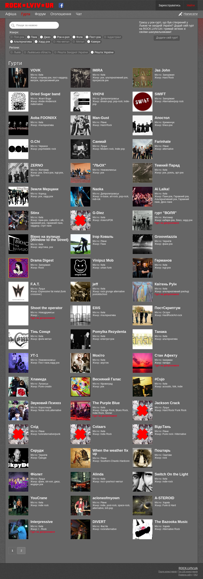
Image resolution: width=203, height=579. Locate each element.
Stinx (35, 213)
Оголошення (60, 14)
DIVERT (99, 522)
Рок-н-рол (63, 37)
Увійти (191, 5)
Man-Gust (101, 118)
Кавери (95, 41)
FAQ (196, 575)
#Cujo (160, 379)
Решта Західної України (72, 52)
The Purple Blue (106, 403)
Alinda (98, 474)
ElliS (96, 308)
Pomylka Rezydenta (109, 332)
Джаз (47, 37)
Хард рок (44, 41)
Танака (161, 332)
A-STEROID (164, 498)
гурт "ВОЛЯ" (166, 213)
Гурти (25, 14)
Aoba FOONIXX (43, 118)
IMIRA (98, 70)
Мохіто (98, 355)
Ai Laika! (162, 189)
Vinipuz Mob (103, 260)
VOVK (36, 70)
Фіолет (37, 474)
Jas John (162, 70)
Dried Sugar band (45, 94)
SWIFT (160, 94)
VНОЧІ (98, 94)
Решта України (104, 52)
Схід (34, 427)
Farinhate (163, 142)
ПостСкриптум (167, 308)
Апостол (162, 118)
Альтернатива (23, 41)
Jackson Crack (167, 403)
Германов (163, 260)
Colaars (99, 427)
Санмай (99, 142)
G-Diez (98, 213)
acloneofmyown (106, 498)
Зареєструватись (169, 5)
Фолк (79, 37)
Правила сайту (185, 575)
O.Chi (35, 142)
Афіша (10, 14)
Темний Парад (167, 165)
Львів (17, 52)
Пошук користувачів (167, 571)
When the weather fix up (110, 452)
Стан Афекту (166, 355)
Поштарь (162, 450)
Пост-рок (95, 37)
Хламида (38, 379)
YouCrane (39, 498)
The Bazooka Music (171, 522)
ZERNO (37, 165)
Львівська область (39, 52)
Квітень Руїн (166, 284)
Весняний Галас (107, 379)
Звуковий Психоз (46, 403)
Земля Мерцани (44, 189)
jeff (95, 284)
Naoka (98, 189)
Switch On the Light (171, 474)
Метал (80, 41)
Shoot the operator (46, 308)
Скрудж (37, 450)
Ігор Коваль (103, 237)
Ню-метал (63, 41)
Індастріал (114, 37)
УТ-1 (34, 355)
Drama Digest (42, 260)
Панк (34, 37)
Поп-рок (19, 37)
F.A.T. (35, 284)
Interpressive (42, 522)
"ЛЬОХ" (99, 165)
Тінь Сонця (40, 332)
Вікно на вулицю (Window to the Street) (49, 238)
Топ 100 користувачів (188, 571)
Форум (40, 14)
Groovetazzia (166, 237)
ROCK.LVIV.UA (188, 568)
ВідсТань (163, 427)
